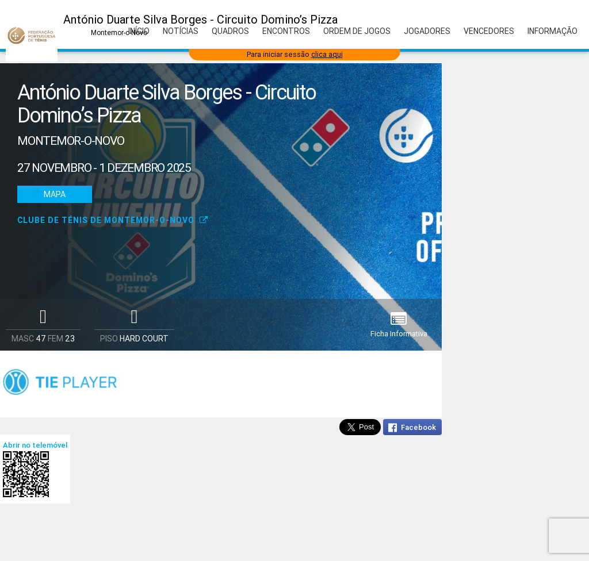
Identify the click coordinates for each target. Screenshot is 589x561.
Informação (552, 31)
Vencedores (489, 31)
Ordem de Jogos (357, 31)
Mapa (55, 194)
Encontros (286, 31)
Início (139, 31)
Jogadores (427, 31)
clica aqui (327, 54)
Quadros (230, 31)
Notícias (180, 31)
